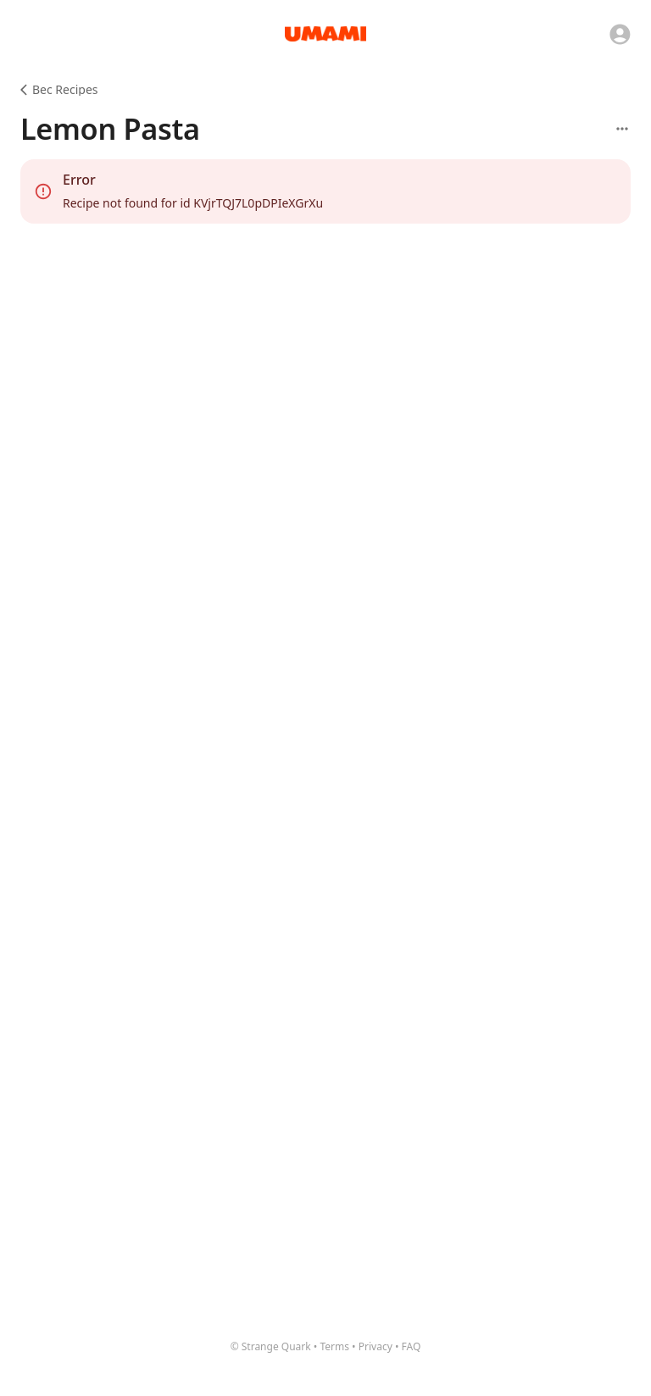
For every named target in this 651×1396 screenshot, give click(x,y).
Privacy (375, 1346)
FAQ (411, 1346)
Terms (334, 1346)
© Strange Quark (271, 1346)
